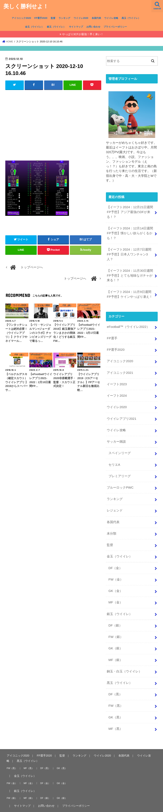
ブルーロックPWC (120, 481)
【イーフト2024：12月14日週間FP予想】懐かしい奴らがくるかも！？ (130, 232)
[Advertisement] (53, 124)
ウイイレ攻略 (111, 18)
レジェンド (115, 503)
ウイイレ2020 (81, 18)
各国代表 (96, 18)
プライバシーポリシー (115, 26)
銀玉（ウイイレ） (56, 26)
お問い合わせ (93, 26)
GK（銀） (115, 637)
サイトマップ (76, 26)
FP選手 (112, 335)
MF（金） (115, 593)
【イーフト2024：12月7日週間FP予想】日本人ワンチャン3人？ (129, 253)
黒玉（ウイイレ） (131, 18)
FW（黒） (115, 694)
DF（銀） (115, 615)
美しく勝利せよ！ (25, 6)
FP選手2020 (40, 18)
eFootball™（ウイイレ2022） (128, 324)
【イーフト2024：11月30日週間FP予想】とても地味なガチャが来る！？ (130, 273)
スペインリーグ (119, 447)
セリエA (114, 458)
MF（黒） (115, 716)
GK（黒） (115, 705)
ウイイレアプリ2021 (121, 413)
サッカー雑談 (116, 436)
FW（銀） (115, 626)
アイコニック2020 (21, 18)
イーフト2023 (116, 380)
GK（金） (115, 581)
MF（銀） (115, 649)
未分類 (111, 525)
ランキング (64, 18)
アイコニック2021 (120, 369)
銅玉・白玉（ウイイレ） (124, 660)
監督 (53, 18)
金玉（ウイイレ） (34, 26)
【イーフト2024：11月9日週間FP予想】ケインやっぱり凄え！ (129, 292)
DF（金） (115, 559)
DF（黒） (115, 682)
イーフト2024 (116, 391)
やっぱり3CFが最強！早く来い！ (82, 34)
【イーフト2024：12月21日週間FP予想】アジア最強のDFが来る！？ (130, 211)
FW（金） (115, 570)
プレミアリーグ (119, 469)
